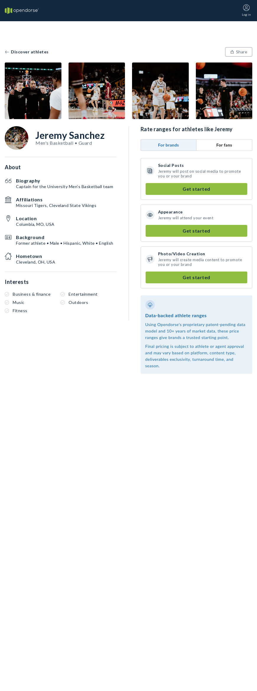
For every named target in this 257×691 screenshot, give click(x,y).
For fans (224, 144)
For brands (168, 144)
